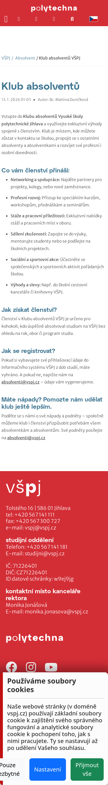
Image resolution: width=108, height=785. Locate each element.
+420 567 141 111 (34, 515)
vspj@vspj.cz (40, 528)
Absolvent (23, 58)
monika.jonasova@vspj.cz (56, 612)
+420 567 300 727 (38, 521)
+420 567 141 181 (47, 547)
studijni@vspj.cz (45, 553)
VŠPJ (5, 58)
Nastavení (47, 769)
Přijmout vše (87, 769)
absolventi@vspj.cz (20, 382)
